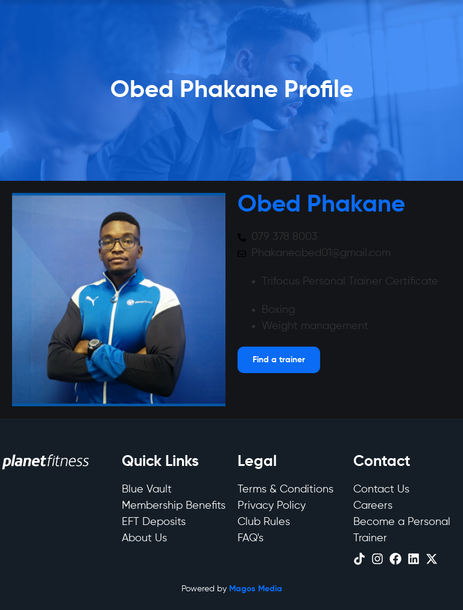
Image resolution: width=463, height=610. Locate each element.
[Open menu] (279, 360)
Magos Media (255, 589)
